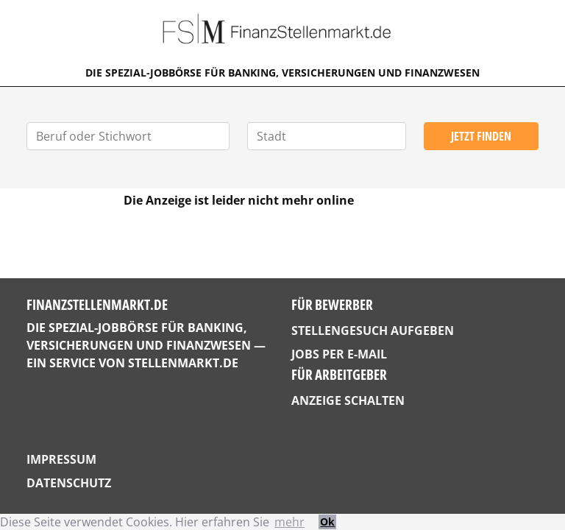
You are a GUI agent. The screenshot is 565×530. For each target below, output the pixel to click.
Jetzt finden (481, 136)
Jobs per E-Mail (339, 354)
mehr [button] (289, 522)
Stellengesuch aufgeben (372, 330)
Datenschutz (68, 483)
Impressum (61, 459)
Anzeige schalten (348, 400)
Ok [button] (327, 522)
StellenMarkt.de (183, 363)
